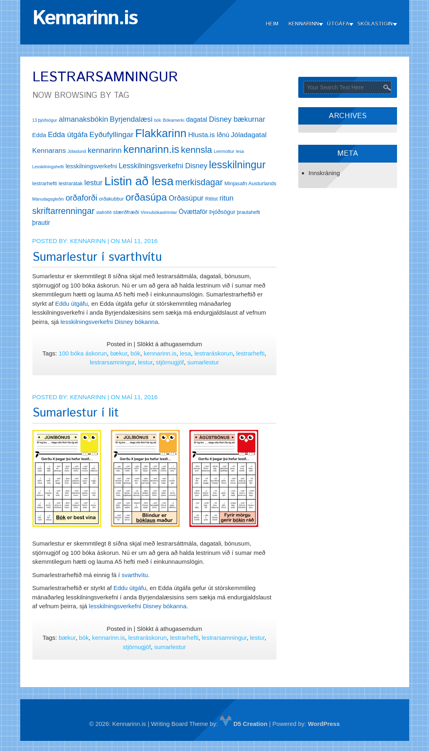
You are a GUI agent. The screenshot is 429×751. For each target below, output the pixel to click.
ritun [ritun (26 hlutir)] (226, 198)
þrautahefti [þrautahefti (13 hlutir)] (248, 212)
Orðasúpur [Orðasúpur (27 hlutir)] (186, 198)
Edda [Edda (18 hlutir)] (39, 135)
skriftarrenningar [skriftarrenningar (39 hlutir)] (63, 211)
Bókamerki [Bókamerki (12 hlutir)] (173, 120)
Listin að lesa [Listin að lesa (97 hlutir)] (139, 181)
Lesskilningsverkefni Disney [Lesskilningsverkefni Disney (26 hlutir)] (163, 166)
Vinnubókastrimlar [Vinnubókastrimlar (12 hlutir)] (158, 212)
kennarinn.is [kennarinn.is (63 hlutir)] (151, 149)
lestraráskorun (213, 353)
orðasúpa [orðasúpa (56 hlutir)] (146, 197)
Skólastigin (375, 24)
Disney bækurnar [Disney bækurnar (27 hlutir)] (237, 119)
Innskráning (324, 172)
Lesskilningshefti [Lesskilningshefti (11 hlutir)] (48, 166)
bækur (118, 353)
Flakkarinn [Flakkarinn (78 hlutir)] (161, 133)
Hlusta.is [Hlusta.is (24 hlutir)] (201, 135)
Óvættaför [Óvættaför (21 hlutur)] (193, 211)
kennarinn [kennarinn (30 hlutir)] (105, 150)
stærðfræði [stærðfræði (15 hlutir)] (126, 212)
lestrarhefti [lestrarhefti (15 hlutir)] (44, 183)
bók (135, 353)
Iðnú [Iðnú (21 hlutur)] (223, 134)
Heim (272, 24)
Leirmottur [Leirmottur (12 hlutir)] (224, 151)
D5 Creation (244, 723)
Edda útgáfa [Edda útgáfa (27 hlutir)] (67, 134)
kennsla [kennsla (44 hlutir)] (196, 150)
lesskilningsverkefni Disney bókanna (109, 321)
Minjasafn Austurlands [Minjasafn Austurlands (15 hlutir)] (250, 183)
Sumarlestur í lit (75, 413)
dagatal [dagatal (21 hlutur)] (197, 119)
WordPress (324, 723)
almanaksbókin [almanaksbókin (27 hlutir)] (83, 119)
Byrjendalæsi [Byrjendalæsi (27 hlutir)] (131, 119)
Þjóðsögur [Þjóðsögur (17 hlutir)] (222, 212)
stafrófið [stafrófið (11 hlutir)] (104, 212)
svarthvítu (134, 574)
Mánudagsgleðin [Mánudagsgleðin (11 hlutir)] (48, 199)
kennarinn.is (160, 353)
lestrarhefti (250, 353)
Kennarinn (304, 24)
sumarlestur (203, 362)
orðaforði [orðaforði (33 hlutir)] (81, 197)
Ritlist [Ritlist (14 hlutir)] (211, 199)
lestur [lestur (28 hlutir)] (93, 182)
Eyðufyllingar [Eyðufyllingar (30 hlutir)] (111, 134)
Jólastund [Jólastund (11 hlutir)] (77, 151)
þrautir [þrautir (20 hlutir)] (41, 222)
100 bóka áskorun (83, 353)
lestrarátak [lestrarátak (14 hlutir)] (71, 183)
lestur (145, 362)
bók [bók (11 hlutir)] (157, 120)
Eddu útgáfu (71, 303)
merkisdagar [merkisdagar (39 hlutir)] (199, 182)
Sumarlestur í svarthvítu (97, 257)
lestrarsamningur (112, 362)
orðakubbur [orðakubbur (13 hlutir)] (111, 199)
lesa (185, 353)
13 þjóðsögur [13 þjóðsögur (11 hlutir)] (44, 120)
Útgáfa (338, 24)
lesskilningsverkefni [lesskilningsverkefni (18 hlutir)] (91, 166)
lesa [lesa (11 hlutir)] (240, 151)
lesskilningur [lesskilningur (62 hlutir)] (237, 164)
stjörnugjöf (170, 362)
